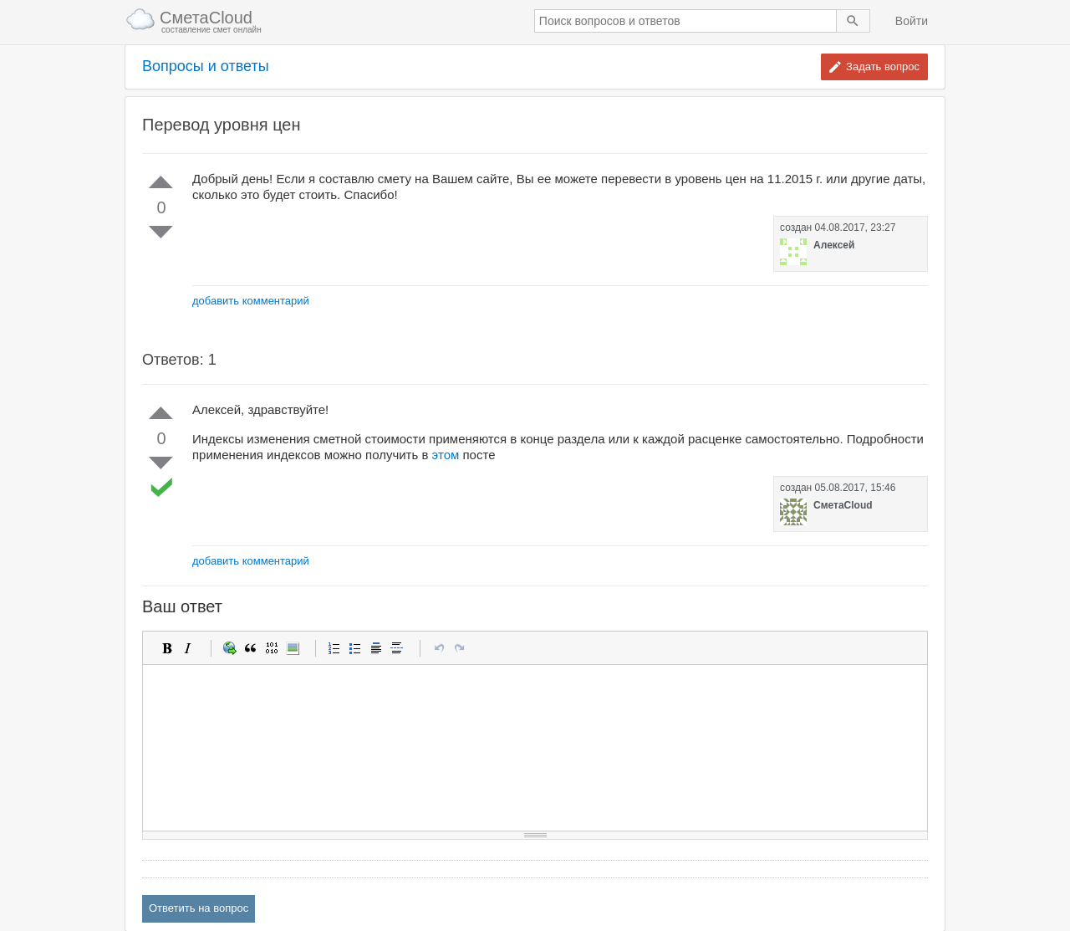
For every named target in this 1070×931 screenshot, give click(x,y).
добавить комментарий (250, 300)
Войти (911, 21)
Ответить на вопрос (198, 908)
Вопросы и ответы (205, 66)
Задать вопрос (883, 66)
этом (446, 455)
